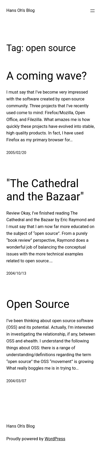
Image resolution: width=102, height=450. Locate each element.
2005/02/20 (16, 153)
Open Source (37, 304)
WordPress (55, 438)
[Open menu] (92, 11)
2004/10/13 (16, 273)
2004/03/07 (16, 381)
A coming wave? (46, 75)
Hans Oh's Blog (20, 10)
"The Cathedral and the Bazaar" (45, 190)
